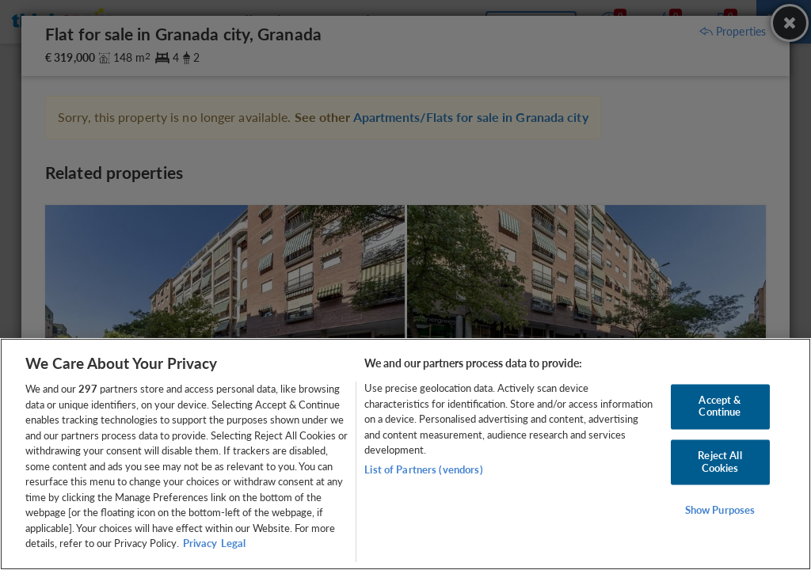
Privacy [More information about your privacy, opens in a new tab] (200, 543)
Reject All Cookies (719, 461)
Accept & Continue (720, 406)
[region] (405, 454)
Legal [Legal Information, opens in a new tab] (233, 543)
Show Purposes (720, 510)
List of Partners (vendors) (423, 469)
